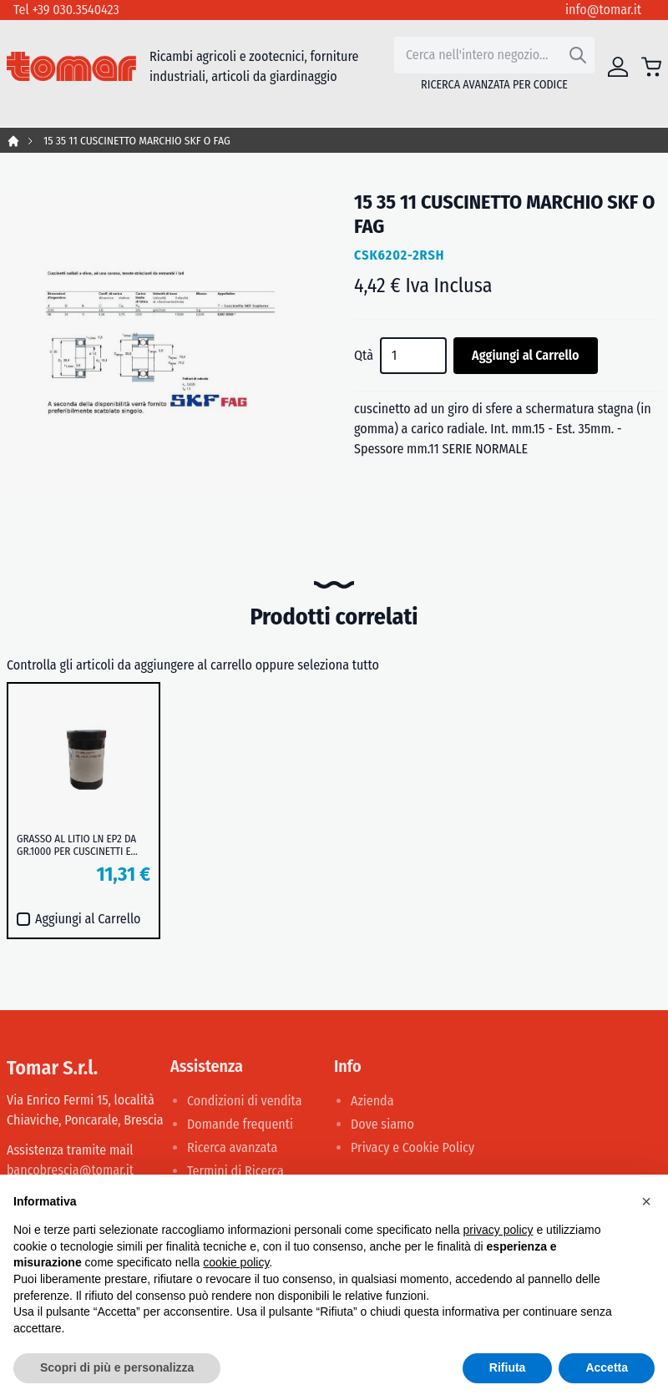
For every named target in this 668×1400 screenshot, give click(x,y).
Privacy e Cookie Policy (412, 1147)
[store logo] (71, 66)
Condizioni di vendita (244, 1101)
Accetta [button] (606, 1367)
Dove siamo (382, 1124)
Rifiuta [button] (507, 1367)
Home (13, 141)
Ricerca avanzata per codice (494, 85)
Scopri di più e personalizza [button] (117, 1367)
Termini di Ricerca (235, 1171)
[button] (646, 1201)
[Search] (578, 55)
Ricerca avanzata (232, 1147)
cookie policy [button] (236, 1262)
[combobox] (494, 55)
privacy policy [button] (498, 1229)
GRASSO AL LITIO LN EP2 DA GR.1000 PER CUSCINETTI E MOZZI (76, 844)
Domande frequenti (240, 1124)
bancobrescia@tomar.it (70, 1170)
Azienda (372, 1101)
